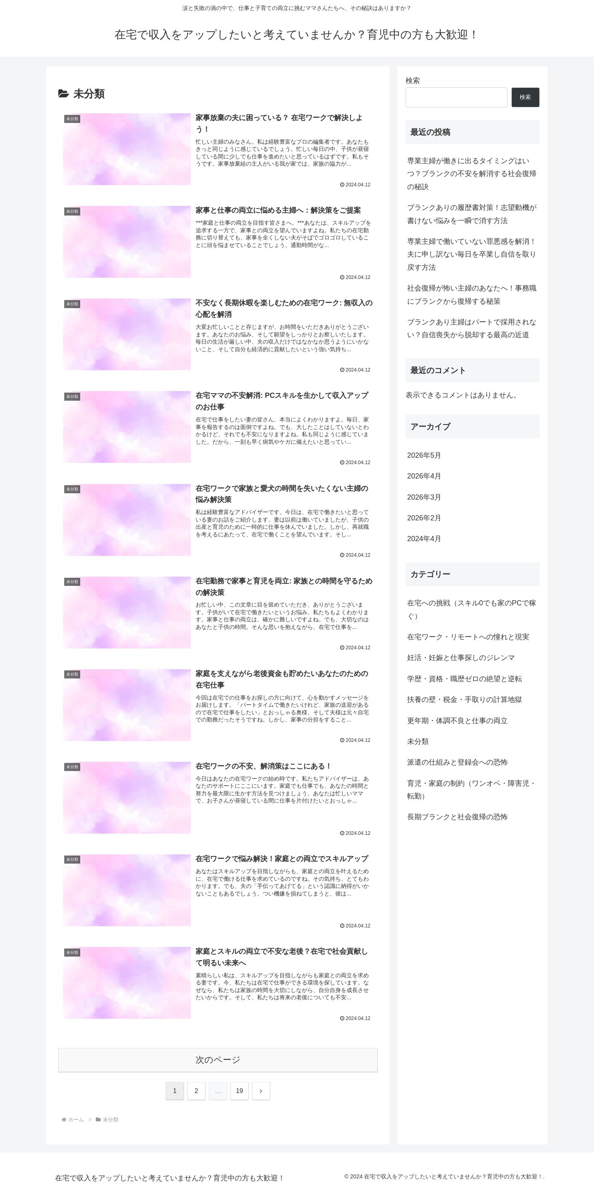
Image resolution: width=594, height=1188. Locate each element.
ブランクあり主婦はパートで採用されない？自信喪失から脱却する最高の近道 (472, 328)
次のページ (218, 1060)
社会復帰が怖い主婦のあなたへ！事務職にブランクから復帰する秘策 (472, 294)
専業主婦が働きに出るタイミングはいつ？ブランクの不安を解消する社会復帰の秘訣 (472, 174)
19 (239, 1091)
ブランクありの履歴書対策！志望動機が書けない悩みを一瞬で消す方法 (472, 214)
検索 (413, 81)
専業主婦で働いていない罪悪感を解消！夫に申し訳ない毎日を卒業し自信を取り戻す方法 (472, 254)
